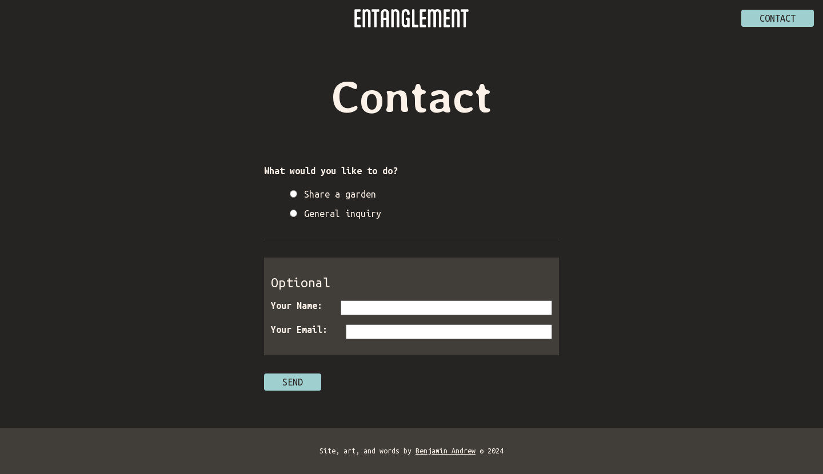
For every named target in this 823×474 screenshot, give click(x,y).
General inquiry (342, 213)
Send (292, 382)
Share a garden (340, 194)
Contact (778, 18)
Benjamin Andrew (446, 451)
